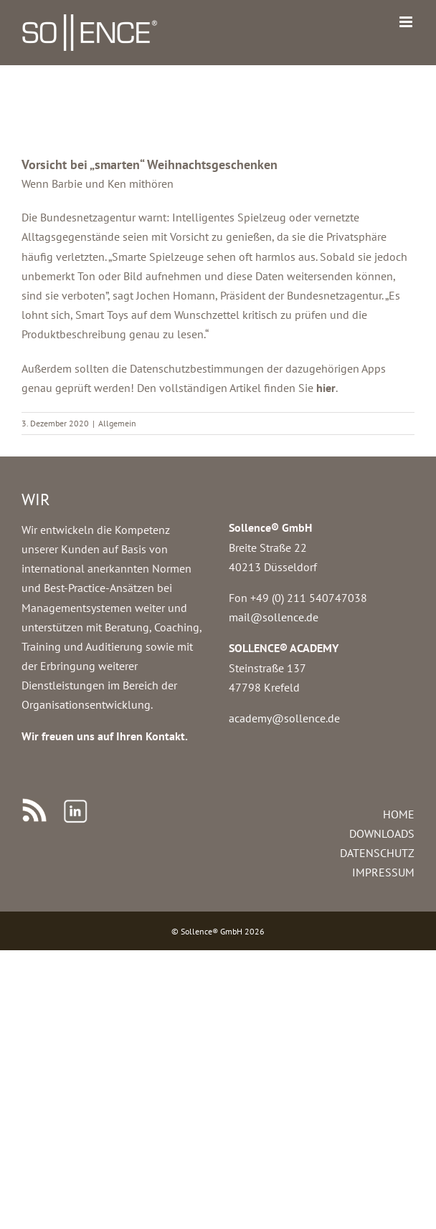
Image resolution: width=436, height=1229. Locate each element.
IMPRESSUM (383, 872)
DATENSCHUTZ (377, 853)
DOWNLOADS (381, 833)
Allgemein (117, 423)
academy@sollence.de (284, 718)
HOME (398, 814)
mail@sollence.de (273, 617)
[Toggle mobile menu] (406, 21)
